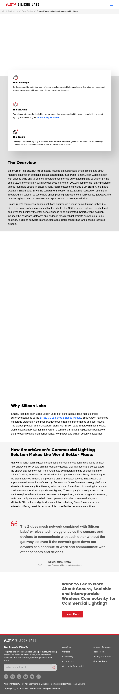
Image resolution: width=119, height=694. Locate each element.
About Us (66, 647)
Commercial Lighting (61, 684)
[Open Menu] (111, 4)
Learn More (72, 614)
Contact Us (68, 662)
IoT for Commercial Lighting (35, 684)
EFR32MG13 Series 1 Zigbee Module (60, 417)
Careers (66, 652)
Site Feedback (100, 662)
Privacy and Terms (102, 657)
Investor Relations (101, 647)
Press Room (98, 652)
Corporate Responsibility (74, 666)
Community (67, 657)
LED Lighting (79, 684)
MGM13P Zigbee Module (48, 117)
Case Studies (27, 11)
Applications (13, 11)
